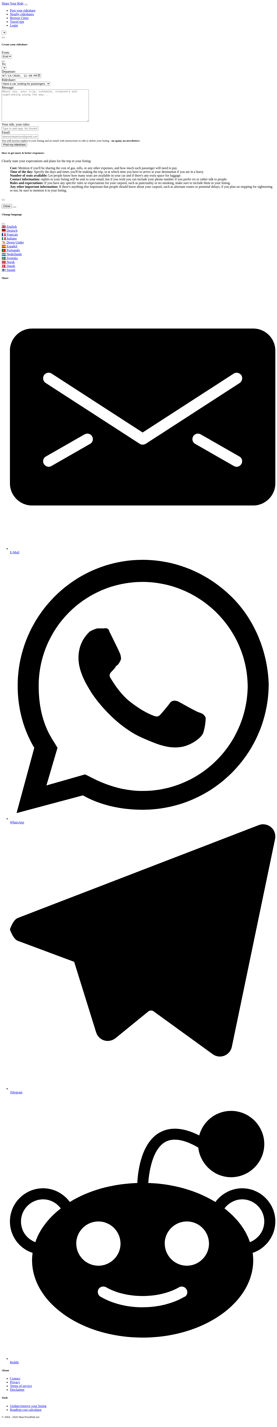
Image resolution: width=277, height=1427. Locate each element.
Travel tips (17, 21)
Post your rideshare (23, 10)
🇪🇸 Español (9, 253)
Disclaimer (17, 1396)
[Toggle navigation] (26, 4)
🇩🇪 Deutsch (9, 237)
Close (6, 213)
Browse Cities (19, 18)
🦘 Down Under (13, 249)
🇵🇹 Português (11, 257)
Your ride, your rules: (16, 131)
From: (6, 52)
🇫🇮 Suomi (8, 276)
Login (14, 25)
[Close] (3, 206)
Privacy (15, 1389)
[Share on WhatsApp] (142, 696)
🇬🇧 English (9, 233)
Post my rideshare (14, 151)
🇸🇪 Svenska (10, 264)
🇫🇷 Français (10, 241)
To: (4, 64)
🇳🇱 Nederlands (12, 261)
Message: (8, 88)
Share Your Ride (12, 3)
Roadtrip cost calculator (26, 1416)
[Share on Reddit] (142, 1236)
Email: (6, 139)
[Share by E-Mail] (142, 426)
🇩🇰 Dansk (8, 272)
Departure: (9, 71)
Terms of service (21, 1392)
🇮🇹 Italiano (9, 245)
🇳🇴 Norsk (8, 268)
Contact (15, 1385)
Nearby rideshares (22, 14)
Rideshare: (9, 80)
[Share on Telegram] (142, 966)
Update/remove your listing (28, 1412)
